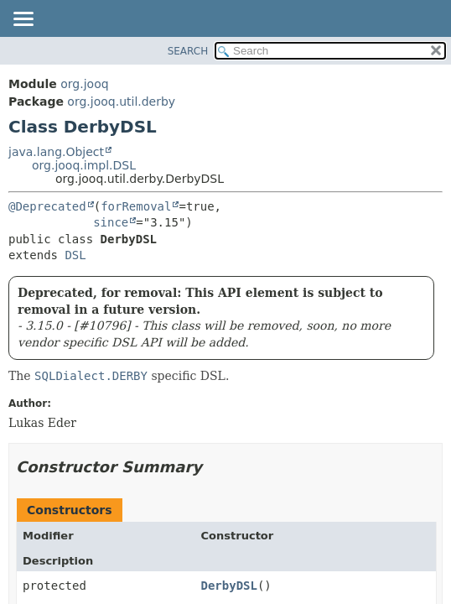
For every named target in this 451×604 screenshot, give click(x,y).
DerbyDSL (229, 585)
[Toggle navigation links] (22, 20)
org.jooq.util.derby (121, 101)
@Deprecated (47, 206)
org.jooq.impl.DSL (84, 165)
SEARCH (188, 51)
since (110, 222)
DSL (75, 255)
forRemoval (136, 206)
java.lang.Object (56, 152)
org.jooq (84, 84)
